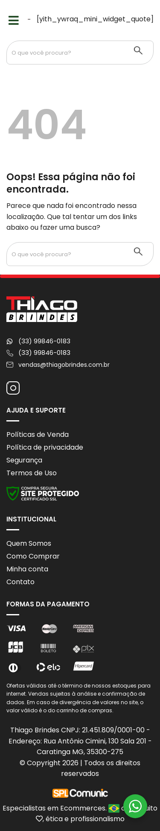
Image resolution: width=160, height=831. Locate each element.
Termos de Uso (31, 473)
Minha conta (27, 569)
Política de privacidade (44, 447)
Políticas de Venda (37, 434)
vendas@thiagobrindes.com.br (64, 365)
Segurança (24, 460)
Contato (20, 582)
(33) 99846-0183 (44, 341)
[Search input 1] (65, 52)
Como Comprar (33, 556)
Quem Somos (28, 543)
